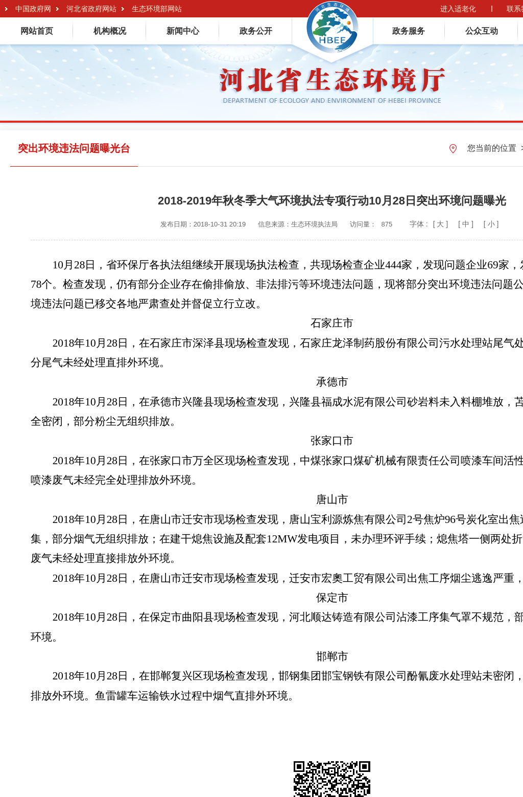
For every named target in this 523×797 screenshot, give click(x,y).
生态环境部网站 (157, 9)
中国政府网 (33, 9)
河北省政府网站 (91, 9)
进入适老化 (458, 9)
